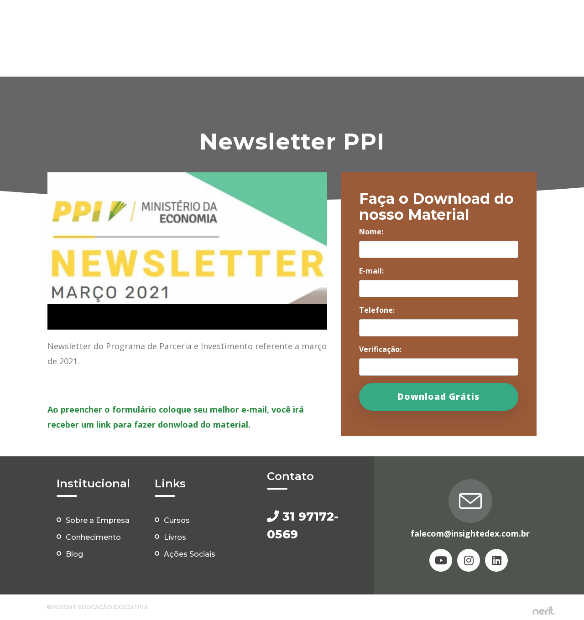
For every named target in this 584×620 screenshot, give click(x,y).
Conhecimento (93, 537)
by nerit (544, 610)
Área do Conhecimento (419, 22)
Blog (478, 22)
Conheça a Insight (232, 22)
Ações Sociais (521, 22)
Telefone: (377, 310)
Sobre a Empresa (98, 520)
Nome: (371, 232)
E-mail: (371, 271)
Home (179, 22)
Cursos (286, 22)
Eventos (352, 22)
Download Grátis (438, 397)
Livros (318, 22)
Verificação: (380, 349)
